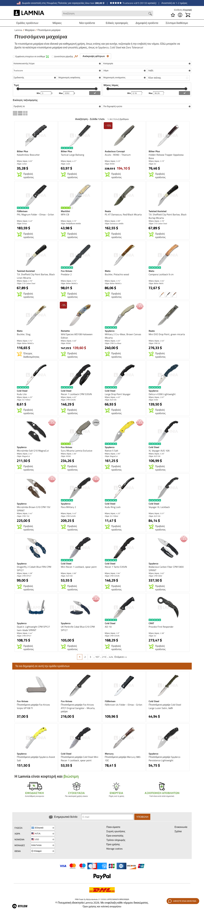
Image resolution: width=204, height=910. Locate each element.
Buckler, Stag (23, 334)
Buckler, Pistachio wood (117, 274)
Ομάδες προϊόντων (27, 23)
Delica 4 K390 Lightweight (162, 394)
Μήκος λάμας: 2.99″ (113, 221)
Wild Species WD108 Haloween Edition (77, 335)
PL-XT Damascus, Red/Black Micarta (123, 214)
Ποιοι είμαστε (113, 827)
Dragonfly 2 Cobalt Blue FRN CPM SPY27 (34, 568)
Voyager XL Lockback (159, 507)
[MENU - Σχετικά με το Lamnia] (180, 15)
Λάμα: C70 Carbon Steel (158, 223)
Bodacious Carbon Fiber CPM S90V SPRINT (166, 568)
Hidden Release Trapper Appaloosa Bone (166, 156)
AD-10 (108, 626)
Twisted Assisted (157, 211)
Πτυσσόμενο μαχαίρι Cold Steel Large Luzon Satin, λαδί (165, 706)
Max (61, 93)
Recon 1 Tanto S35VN (116, 567)
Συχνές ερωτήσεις (115, 831)
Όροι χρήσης (113, 844)
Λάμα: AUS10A (111, 399)
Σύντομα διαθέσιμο (177, 23)
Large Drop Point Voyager (118, 394)
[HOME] (29, 13)
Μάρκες (57, 23)
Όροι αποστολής (114, 835)
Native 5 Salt (111, 450)
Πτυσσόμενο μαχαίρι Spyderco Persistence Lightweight (164, 758)
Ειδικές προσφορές (117, 23)
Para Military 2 (68, 507)
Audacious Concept (115, 151)
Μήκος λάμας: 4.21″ (69, 161)
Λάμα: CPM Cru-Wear (113, 343)
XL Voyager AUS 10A (159, 450)
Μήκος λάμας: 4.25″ (25, 397)
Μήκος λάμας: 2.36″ (69, 453)
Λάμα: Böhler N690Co (69, 283)
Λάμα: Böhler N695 (156, 283)
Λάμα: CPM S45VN (68, 516)
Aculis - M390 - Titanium (118, 155)
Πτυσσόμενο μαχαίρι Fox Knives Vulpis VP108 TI (33, 706)
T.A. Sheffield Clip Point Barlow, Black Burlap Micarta (168, 216)
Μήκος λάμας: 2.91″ (156, 397)
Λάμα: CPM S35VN (68, 399)
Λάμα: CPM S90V (155, 575)
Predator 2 (66, 274)
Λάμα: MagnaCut (23, 456)
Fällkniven (22, 211)
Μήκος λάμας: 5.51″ (156, 513)
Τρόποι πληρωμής (115, 840)
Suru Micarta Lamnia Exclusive (76, 450)
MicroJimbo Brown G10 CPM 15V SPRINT (33, 508)
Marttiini (65, 211)
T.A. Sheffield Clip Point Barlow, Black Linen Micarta (36, 276)
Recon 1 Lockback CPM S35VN (76, 394)
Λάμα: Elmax (22, 223)
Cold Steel (22, 390)
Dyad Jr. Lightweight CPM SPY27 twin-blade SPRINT (33, 628)
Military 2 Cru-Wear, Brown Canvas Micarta (123, 335)
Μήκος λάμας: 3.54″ (156, 280)
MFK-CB (65, 214)
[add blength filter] (184, 93)
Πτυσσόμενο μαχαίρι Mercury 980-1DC (123, 758)
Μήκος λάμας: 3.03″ (25, 161)
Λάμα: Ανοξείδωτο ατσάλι (71, 223)
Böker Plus (22, 151)
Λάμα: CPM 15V (23, 516)
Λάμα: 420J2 (22, 163)
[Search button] (150, 13)
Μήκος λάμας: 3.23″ (113, 161)
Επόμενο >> (121, 657)
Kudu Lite (22, 394)
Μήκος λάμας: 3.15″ (156, 161)
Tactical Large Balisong (72, 155)
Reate (108, 211)
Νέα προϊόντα (87, 23)
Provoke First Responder (161, 626)
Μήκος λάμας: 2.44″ (25, 453)
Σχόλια (178, 831)
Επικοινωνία (181, 827)
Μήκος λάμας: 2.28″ (25, 573)
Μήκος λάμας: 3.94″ (113, 573)
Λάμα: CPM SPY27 (24, 575)
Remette (65, 331)
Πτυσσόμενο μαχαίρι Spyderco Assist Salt (36, 758)
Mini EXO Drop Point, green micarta (167, 334)
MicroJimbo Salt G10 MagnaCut (33, 450)
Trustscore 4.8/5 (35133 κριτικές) (133, 3)
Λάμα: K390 (153, 399)
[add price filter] (94, 93)
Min (39, 93)
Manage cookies (114, 848)
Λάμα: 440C (65, 163)
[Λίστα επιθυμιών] (173, 15)
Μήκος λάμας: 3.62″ (156, 573)
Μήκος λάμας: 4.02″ (113, 340)
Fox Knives (66, 271)
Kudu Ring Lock (113, 507)
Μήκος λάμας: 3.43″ (25, 221)
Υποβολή (142, 817)
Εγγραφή (187, 9)
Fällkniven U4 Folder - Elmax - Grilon (123, 704)
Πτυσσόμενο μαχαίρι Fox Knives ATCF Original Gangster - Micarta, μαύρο (78, 708)
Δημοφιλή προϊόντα (147, 23)
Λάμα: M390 (110, 163)
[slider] (18, 88)
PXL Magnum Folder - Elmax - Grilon (35, 214)
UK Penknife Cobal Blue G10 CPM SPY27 (78, 628)
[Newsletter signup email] (107, 817)
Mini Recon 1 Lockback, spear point (79, 567)
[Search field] (107, 13)
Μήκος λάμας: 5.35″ (156, 453)
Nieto (108, 271)
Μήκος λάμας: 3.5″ (112, 633)
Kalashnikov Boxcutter (28, 155)
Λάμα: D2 (152, 163)
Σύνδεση (178, 9)
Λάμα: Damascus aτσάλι (114, 223)
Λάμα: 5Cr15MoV (23, 399)
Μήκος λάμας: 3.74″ (69, 280)
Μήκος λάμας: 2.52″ (156, 340)
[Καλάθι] (187, 15)
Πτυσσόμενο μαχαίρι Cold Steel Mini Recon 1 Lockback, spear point (79, 758)
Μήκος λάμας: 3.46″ (69, 340)
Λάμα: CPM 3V (154, 343)
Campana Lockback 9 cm (161, 274)
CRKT (151, 623)
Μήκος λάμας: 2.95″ (113, 453)
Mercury (109, 753)
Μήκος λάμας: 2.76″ (156, 221)
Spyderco (110, 331)
